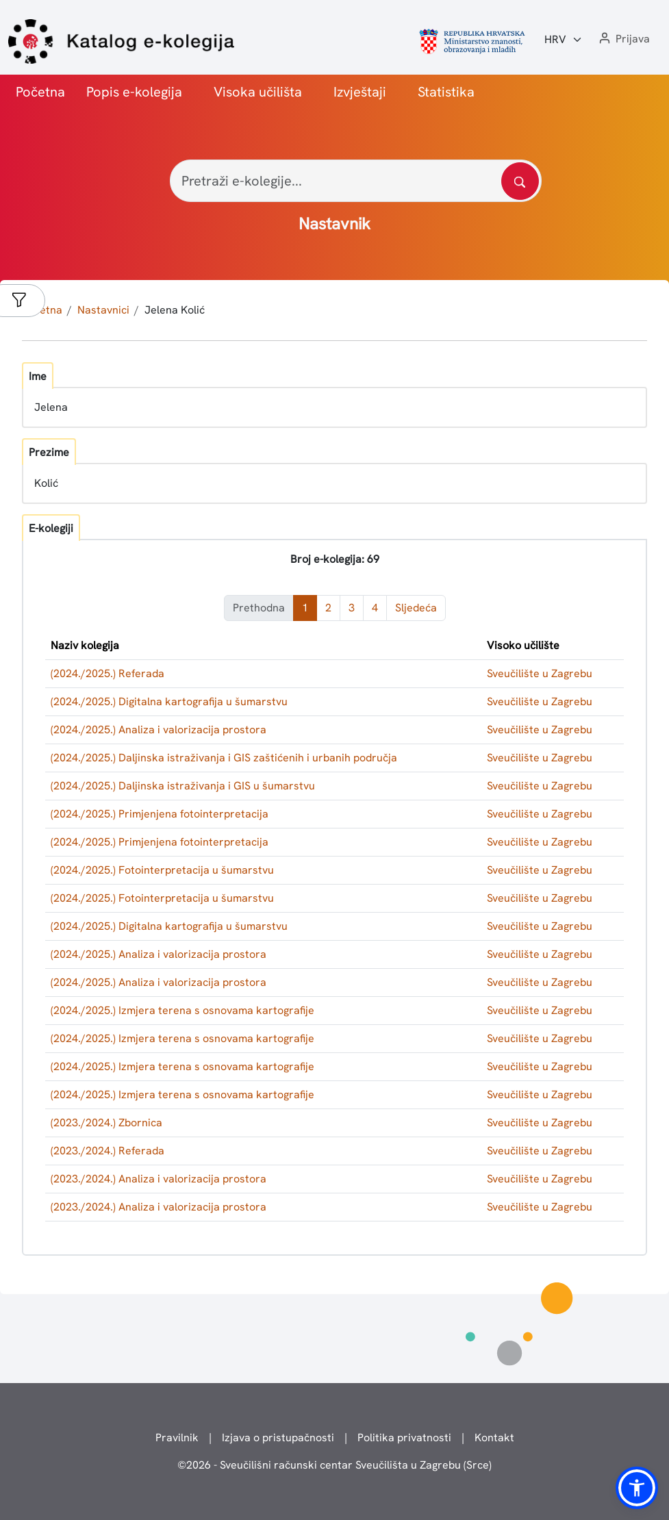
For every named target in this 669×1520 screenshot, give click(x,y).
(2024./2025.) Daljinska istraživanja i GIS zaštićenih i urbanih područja (224, 757)
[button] (623, 39)
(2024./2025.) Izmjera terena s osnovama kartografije (182, 1010)
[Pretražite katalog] (520, 181)
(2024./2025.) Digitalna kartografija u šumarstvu (169, 701)
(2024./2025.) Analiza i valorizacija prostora (158, 729)
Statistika (446, 92)
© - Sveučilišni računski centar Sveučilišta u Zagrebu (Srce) (334, 1465)
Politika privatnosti (404, 1437)
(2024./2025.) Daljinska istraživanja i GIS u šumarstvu (183, 785)
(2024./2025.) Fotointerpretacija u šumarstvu (162, 870)
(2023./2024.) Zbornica (106, 1122)
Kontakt (494, 1437)
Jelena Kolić (174, 310)
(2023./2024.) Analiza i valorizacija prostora (158, 1178)
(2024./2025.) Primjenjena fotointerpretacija (159, 814)
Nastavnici (103, 310)
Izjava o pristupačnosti (278, 1437)
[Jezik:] (563, 39)
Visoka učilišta (258, 92)
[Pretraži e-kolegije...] (356, 181)
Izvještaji (359, 92)
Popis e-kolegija (134, 92)
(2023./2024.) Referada (107, 1150)
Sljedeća (416, 607)
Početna (40, 92)
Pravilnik (177, 1437)
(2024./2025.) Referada (107, 673)
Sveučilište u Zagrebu (539, 673)
